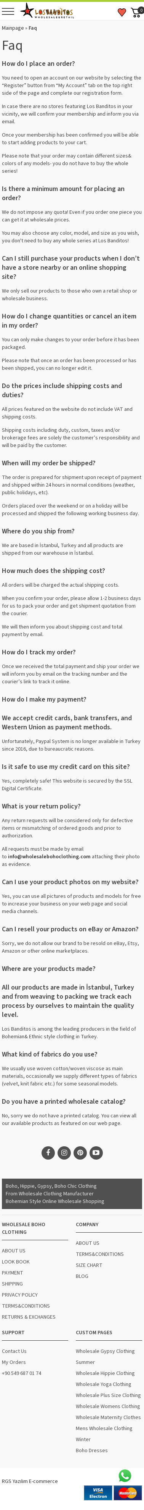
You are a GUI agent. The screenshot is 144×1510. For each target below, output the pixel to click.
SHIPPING (12, 1284)
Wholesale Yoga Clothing (103, 1384)
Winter (83, 1439)
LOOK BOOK (16, 1262)
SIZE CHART (89, 1265)
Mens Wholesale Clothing (104, 1428)
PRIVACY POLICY (20, 1295)
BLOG (82, 1276)
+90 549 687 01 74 (21, 1373)
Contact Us (14, 1351)
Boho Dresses (92, 1450)
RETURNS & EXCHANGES (29, 1317)
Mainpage (13, 28)
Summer (85, 1362)
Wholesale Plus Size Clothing (108, 1395)
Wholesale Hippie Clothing (105, 1373)
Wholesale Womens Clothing (108, 1406)
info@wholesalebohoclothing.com (49, 857)
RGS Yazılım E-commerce (30, 1481)
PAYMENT (12, 1273)
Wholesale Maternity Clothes (108, 1417)
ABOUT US (14, 1251)
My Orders (14, 1362)
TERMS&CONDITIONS (26, 1306)
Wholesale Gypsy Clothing (105, 1351)
